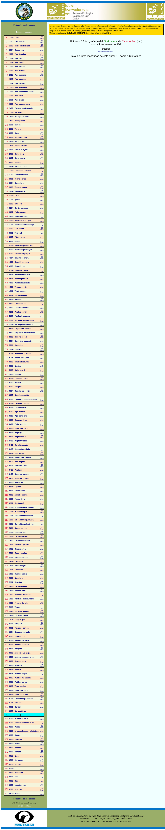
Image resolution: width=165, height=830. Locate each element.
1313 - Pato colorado (17, 79)
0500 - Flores (14, 744)
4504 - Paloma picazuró (18, 279)
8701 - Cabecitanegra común (21, 699)
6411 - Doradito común (18, 445)
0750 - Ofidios (15, 764)
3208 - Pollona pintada (18, 216)
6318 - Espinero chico (18, 420)
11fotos (42, 37)
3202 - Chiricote (15, 204)
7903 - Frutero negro (17, 566)
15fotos (42, 133)
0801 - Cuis (13, 777)
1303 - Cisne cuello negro (19, 46)
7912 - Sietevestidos (17, 591)
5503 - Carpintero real (18, 337)
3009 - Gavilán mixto (17, 191)
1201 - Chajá (14, 38)
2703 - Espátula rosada (18, 175)
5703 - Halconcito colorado (20, 354)
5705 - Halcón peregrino (19, 358)
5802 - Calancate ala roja (19, 362)
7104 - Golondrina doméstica (21, 516)
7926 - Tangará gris (17, 620)
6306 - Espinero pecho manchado (23, 399)
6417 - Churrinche (16, 453)
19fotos (42, 158)
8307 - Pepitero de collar (19, 645)
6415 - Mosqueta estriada (19, 449)
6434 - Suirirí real (16, 482)
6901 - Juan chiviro (17, 499)
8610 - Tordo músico (17, 686)
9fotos (42, 83)
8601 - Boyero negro (17, 661)
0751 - (11, 768)
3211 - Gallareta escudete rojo (21, 225)
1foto (42, 70)
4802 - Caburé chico (17, 304)
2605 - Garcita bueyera (18, 150)
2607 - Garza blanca (17, 158)
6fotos (42, 50)
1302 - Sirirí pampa (17, 42)
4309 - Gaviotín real (17, 266)
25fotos (42, 191)
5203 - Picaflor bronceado (19, 316)
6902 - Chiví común (17, 503)
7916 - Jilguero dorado (18, 603)
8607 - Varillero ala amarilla (20, 678)
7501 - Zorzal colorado (18, 537)
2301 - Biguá (14, 133)
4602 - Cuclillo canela (18, 295)
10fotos (42, 228)
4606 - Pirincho (15, 300)
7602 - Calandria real (17, 549)
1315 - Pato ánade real (18, 87)
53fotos (42, 789)
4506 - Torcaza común (18, 287)
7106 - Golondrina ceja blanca (21, 520)
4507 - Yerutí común (17, 291)
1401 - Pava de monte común (21, 108)
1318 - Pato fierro (16, 96)
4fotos (42, 112)
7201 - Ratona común (18, 528)
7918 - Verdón (14, 607)
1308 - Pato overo (16, 63)
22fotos (42, 615)
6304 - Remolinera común (19, 391)
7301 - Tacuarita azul (17, 532)
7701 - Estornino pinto (18, 553)
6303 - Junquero (15, 387)
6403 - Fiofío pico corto (18, 428)
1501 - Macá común (17, 112)
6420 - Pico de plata (17, 462)
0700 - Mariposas (16, 760)
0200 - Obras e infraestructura (21, 723)
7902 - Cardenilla (16, 561)
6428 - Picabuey (15, 470)
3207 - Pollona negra (17, 212)
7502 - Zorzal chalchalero (19, 541)
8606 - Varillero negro (18, 674)
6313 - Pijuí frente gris (18, 416)
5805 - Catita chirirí (17, 370)
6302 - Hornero (15, 383)
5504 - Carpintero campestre (20, 341)
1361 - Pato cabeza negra (19, 104)
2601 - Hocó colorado (18, 137)
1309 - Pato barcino (17, 67)
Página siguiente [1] (106, 51)
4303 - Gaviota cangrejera (19, 254)
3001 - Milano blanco (17, 179)
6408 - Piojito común (17, 437)
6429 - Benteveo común (18, 474)
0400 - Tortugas (15, 739)
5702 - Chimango (16, 349)
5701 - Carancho (16, 345)
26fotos (42, 258)
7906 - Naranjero (16, 578)
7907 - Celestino (15, 582)
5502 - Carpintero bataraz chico (22, 333)
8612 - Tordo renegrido (18, 695)
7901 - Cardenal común (18, 557)
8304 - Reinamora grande (19, 632)
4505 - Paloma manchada (19, 283)
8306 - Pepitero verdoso (19, 640)
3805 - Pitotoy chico (17, 237)
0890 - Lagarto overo (17, 785)
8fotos (42, 54)
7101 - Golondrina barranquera (21, 507)
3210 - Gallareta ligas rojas (20, 221)
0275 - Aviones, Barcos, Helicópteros (24, 731)
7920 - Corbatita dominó (19, 611)
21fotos (42, 174)
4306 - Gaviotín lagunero (19, 262)
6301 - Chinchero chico (18, 379)
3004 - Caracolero (16, 183)
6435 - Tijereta (15, 487)
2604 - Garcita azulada (18, 146)
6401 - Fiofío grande (17, 424)
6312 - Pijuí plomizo (17, 412)
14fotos (42, 45)
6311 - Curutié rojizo (17, 408)
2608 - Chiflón (15, 162)
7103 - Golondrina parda (19, 512)
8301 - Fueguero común (19, 628)
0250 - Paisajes (15, 727)
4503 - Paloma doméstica (19, 275)
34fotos (42, 366)
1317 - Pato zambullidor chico (21, 92)
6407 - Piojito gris (16, 433)
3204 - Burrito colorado (18, 208)
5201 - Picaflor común (18, 312)
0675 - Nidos (14, 756)
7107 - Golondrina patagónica (21, 524)
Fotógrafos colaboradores (24, 25)
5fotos (42, 87)
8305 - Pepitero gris (17, 636)
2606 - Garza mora (16, 154)
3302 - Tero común (16, 229)
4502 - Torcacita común (18, 270)
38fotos (42, 743)
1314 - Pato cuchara (17, 83)
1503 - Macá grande (17, 121)
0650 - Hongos (15, 752)
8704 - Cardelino (16, 703)
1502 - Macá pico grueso (19, 117)
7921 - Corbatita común (18, 616)
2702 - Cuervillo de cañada (20, 171)
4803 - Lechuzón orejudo (19, 308)
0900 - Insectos (15, 789)
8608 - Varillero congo (18, 682)
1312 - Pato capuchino (18, 75)
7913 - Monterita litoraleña (19, 595)
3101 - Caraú (14, 196)
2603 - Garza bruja (16, 142)
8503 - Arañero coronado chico (21, 657)
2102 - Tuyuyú (15, 129)
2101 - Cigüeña (15, 125)
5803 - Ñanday (15, 366)
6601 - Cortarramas (17, 491)
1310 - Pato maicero (17, 71)
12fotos (42, 378)
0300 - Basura (14, 735)
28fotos (42, 665)
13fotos (42, 41)
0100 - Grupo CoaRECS (18, 719)
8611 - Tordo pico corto (18, 690)
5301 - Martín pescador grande (21, 320)
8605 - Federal (15, 670)
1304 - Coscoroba (16, 50)
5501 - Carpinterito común (19, 329)
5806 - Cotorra (15, 374)
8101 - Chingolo (15, 624)
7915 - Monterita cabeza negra (21, 599)
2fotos (42, 79)
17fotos (42, 632)
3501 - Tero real (15, 233)
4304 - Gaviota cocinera (18, 258)
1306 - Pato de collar (17, 54)
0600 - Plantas (15, 748)
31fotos (42, 760)
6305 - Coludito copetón (19, 395)
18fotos (42, 58)
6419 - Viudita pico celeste (20, 458)
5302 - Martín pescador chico (21, 324)
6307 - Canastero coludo (19, 403)
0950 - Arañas (14, 793)
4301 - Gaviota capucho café (20, 245)
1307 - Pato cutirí (16, 58)
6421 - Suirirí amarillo (18, 466)
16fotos (42, 557)
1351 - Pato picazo (16, 100)
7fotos (42, 241)
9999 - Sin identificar (17, 711)
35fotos (42, 345)
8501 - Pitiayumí (15, 649)
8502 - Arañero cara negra (19, 653)
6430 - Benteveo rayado (18, 478)
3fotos (42, 91)
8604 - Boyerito (15, 665)
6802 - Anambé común (18, 495)
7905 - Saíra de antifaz (18, 574)
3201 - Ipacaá (14, 200)
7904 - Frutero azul (16, 570)
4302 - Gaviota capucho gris (20, 250)
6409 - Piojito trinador (18, 441)
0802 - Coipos (14, 781)
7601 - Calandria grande (19, 545)
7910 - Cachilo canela (18, 586)
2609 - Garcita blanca (17, 166)
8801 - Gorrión (15, 707)
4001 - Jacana (14, 241)
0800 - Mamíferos (16, 773)
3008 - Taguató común (18, 187)
